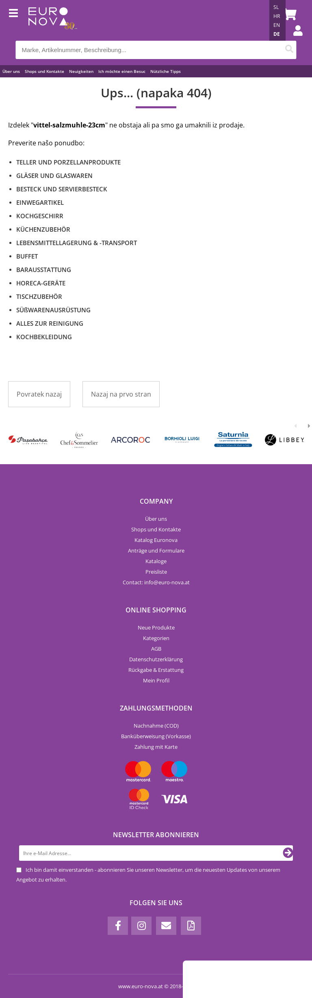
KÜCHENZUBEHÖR (43, 229)
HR (276, 16)
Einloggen (294, 38)
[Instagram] (141, 926)
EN (276, 25)
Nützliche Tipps (165, 71)
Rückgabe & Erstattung (156, 669)
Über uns (11, 71)
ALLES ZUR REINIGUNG (49, 323)
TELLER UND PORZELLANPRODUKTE (68, 162)
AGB (156, 648)
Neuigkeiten (81, 71)
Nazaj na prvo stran (121, 394)
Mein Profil (156, 680)
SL (276, 7)
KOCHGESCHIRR (39, 216)
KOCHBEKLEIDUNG (44, 337)
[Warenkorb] (288, 14)
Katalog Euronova (156, 540)
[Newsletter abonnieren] (288, 853)
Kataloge (156, 561)
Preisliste (156, 571)
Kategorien (156, 638)
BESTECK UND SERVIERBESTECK (61, 189)
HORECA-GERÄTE (40, 283)
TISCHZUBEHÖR (39, 296)
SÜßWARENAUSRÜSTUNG (53, 310)
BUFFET (27, 256)
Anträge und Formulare (156, 550)
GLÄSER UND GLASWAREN (54, 175)
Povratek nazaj (39, 394)
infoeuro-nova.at (167, 582)
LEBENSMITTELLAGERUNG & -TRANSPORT (76, 243)
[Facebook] (118, 926)
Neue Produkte (156, 627)
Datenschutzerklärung (156, 659)
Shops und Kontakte (44, 71)
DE (276, 34)
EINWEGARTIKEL (40, 202)
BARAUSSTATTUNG (43, 269)
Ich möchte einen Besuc (121, 71)
